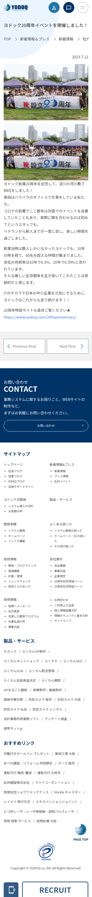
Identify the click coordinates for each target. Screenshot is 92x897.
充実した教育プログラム (23, 616)
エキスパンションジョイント (57, 801)
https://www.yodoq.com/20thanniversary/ (40, 316)
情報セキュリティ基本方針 (71, 615)
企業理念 (60, 576)
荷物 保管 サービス (18, 821)
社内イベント (62, 481)
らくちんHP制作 (34, 651)
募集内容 (14, 627)
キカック (10, 651)
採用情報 (10, 599)
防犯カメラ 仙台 (16, 709)
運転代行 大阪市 (49, 772)
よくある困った (61, 524)
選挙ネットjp (13, 728)
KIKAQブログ (16, 481)
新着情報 (60, 471)
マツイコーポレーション (53, 782)
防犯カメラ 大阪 (70, 699)
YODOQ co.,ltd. (40, 868)
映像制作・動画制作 (48, 690)
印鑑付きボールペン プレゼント (27, 753)
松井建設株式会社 (17, 782)
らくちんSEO (73, 661)
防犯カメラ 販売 (41, 699)
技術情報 (10, 559)
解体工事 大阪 (65, 753)
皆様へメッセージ (19, 606)
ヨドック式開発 (15, 499)
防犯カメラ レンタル (48, 709)
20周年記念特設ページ (68, 586)
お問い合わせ (60, 425)
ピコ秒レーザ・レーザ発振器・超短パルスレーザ (39, 811)
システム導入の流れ (21, 506)
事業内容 (60, 571)
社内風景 (14, 611)
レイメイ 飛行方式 (17, 801)
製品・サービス (61, 499)
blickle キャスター (68, 792)
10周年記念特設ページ (68, 581)
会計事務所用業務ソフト (22, 718)
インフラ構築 (16, 541)
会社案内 (56, 559)
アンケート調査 (56, 718)
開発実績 (10, 524)
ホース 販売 (67, 763)
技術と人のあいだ (19, 586)
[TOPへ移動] (7, 39)
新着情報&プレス (62, 464)
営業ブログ (15, 476)
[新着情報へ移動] (66, 39)
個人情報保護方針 (65, 610)
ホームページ (16, 536)
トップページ (13, 464)
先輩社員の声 (16, 621)
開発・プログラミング (22, 565)
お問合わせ (61, 600)
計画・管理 (15, 576)
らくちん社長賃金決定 (20, 680)
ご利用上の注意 (64, 605)
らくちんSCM (14, 670)
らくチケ (51, 661)
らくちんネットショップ (22, 661)
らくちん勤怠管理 (42, 670)
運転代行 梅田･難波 (18, 772)
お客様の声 (15, 511)
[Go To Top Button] (80, 833)
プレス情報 (61, 476)
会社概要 (60, 565)
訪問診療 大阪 (47, 821)
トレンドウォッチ (19, 581)
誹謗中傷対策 (14, 699)
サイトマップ (62, 621)
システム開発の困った (68, 530)
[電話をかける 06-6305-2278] (11, 889)
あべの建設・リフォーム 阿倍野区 (28, 763)
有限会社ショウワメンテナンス (26, 792)
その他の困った (64, 546)
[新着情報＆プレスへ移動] (35, 39)
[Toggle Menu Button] (82, 7)
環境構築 (14, 571)
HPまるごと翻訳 (16, 690)
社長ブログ (15, 471)
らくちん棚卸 (51, 680)
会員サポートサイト (21, 487)
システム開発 (16, 530)
